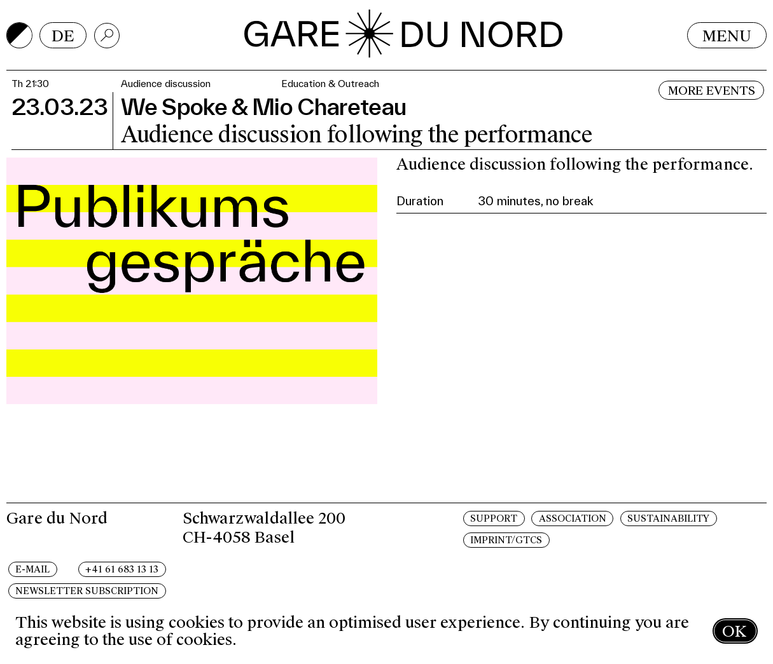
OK (734, 631)
